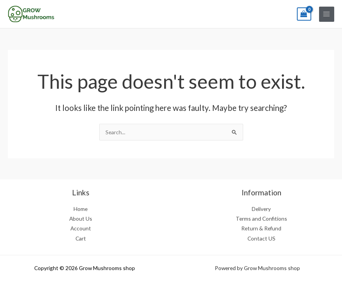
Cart (80, 238)
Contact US (261, 238)
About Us (80, 218)
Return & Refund (261, 228)
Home (81, 208)
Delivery (261, 208)
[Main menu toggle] (326, 14)
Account (80, 228)
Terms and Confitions (261, 218)
